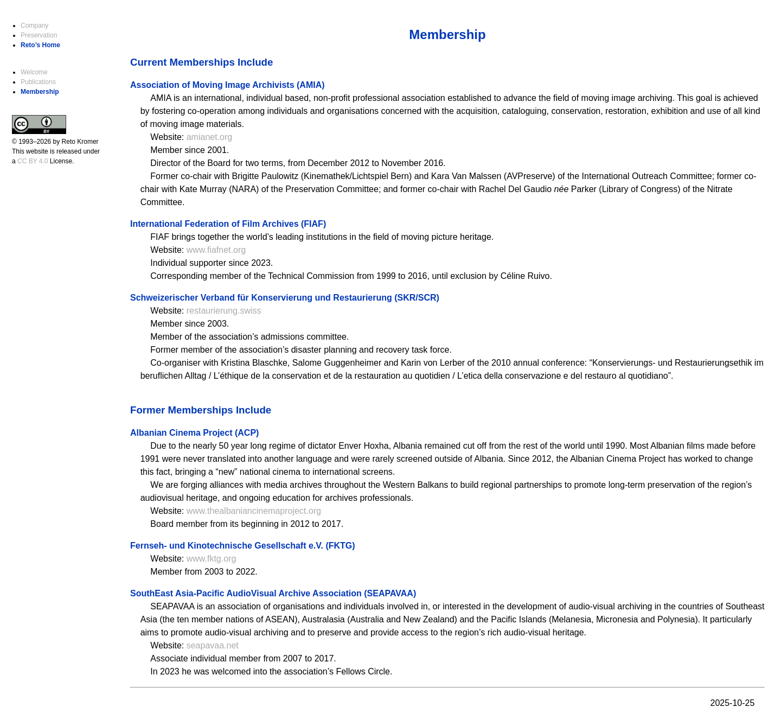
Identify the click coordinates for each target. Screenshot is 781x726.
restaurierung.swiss (224, 310)
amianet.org (210, 137)
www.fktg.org (211, 558)
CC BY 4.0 (32, 161)
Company (34, 25)
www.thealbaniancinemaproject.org (254, 510)
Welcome (34, 72)
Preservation (39, 35)
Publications (38, 82)
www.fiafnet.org (216, 249)
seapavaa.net (213, 645)
